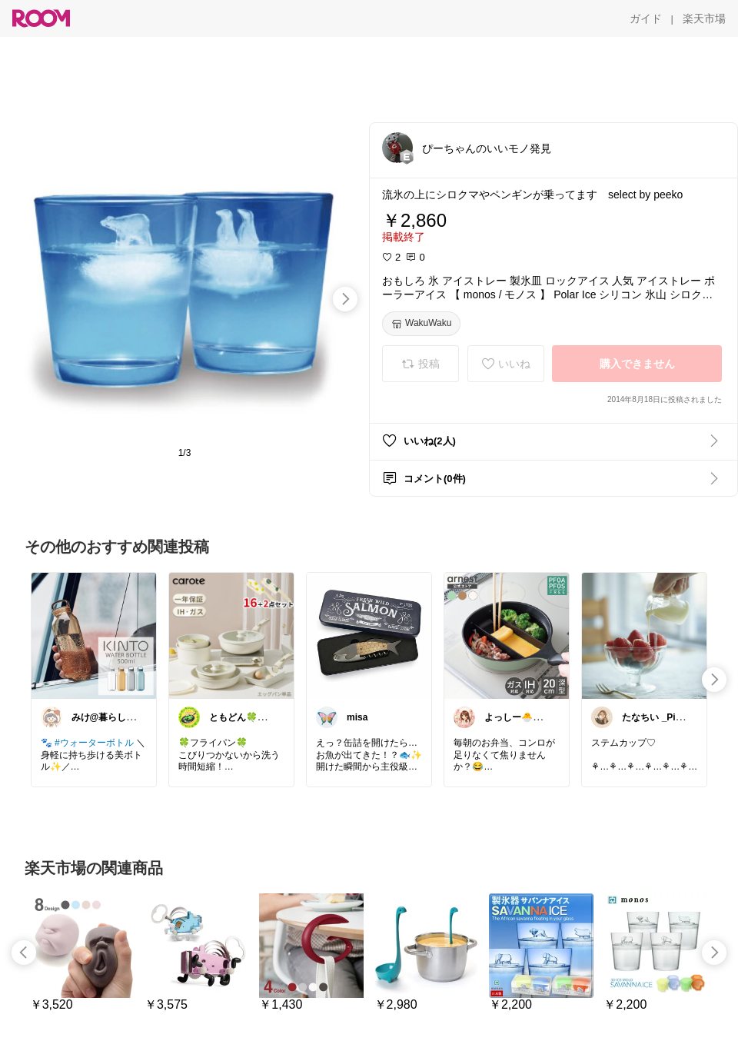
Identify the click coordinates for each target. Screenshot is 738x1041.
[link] (94, 635)
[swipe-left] (24, 952)
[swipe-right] (345, 299)
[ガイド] (646, 18)
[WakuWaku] (421, 323)
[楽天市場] (704, 18)
